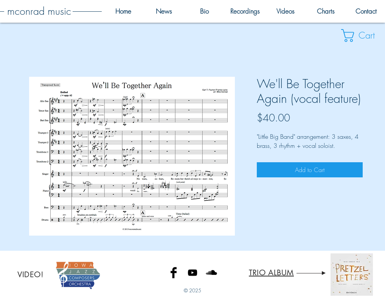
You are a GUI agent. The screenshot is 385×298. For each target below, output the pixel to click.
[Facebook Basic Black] (173, 272)
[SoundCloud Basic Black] (211, 272)
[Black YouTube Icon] (192, 272)
